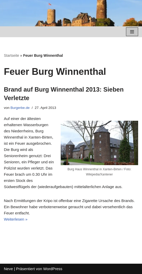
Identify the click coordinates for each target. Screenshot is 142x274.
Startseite (11, 55)
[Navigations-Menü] (132, 31)
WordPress (52, 269)
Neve (8, 269)
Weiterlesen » (15, 219)
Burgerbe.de (20, 108)
